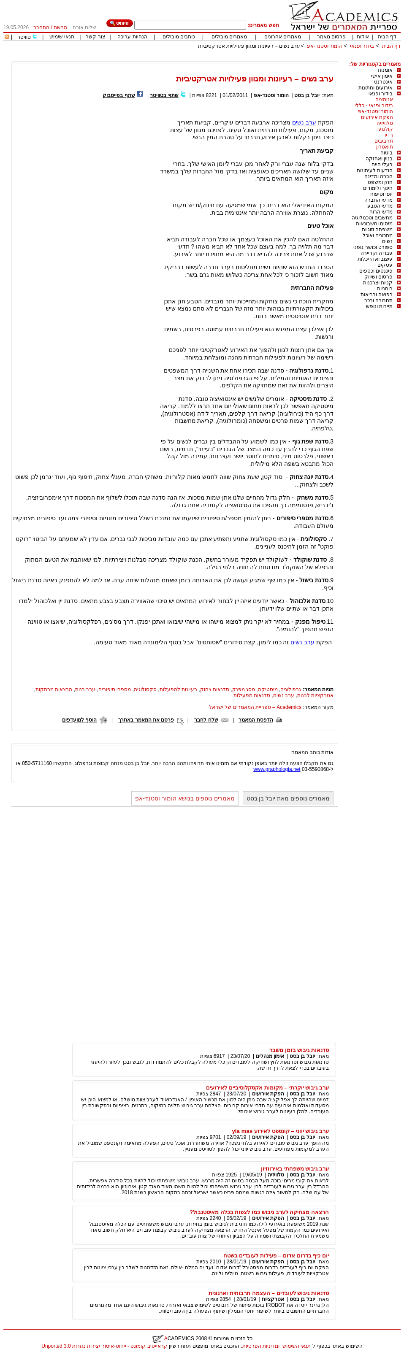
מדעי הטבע (380, 206)
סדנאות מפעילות (251, 695)
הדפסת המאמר (256, 720)
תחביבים (383, 141)
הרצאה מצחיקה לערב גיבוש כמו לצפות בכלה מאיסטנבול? (259, 1212)
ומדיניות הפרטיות (260, 1346)
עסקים (385, 265)
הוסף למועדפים (79, 720)
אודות (363, 37)
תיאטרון (384, 147)
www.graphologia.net (276, 769)
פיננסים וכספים (376, 271)
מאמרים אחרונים (282, 37)
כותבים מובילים (179, 37)
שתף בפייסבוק (119, 95)
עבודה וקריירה (377, 253)
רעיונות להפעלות (178, 689)
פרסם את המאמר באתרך (146, 720)
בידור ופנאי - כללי (374, 105)
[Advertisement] (247, 58)
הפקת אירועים (377, 117)
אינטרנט (383, 82)
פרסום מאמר (331, 37)
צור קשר (95, 37)
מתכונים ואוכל (378, 235)
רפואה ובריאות (377, 294)
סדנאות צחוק (214, 689)
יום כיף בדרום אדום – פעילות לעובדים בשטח (276, 1255)
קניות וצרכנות (378, 283)
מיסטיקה (268, 689)
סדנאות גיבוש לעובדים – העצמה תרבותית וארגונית (269, 1293)
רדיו (389, 135)
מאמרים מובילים (229, 37)
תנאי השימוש (296, 1346)
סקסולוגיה (145, 689)
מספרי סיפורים (114, 689)
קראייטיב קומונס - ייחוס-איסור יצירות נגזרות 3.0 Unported (104, 1346)
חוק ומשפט (380, 182)
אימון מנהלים (270, 1056)
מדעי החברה (378, 200)
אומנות (385, 70)
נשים (387, 241)
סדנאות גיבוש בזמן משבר (299, 1050)
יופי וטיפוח (381, 194)
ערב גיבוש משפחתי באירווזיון (295, 1168)
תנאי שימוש (61, 37)
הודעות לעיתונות (375, 170)
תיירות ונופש (379, 306)
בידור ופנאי (362, 46)
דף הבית (387, 37)
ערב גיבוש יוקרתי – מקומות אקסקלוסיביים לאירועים (267, 1087)
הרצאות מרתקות (53, 689)
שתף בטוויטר (164, 95)
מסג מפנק (243, 689)
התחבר (41, 27)
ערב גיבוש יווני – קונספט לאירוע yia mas (280, 1131)
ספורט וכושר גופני (373, 247)
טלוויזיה (385, 123)
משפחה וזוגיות (377, 230)
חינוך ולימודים (378, 188)
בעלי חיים (382, 165)
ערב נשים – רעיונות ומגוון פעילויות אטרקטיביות (249, 46)
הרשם (60, 27)
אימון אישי (382, 76)
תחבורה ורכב (378, 300)
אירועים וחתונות (375, 88)
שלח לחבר (206, 720)
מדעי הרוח (381, 212)
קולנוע (385, 129)
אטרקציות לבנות (315, 695)
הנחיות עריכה (132, 37)
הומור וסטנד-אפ (324, 46)
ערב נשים (304, 122)
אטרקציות (273, 1299)
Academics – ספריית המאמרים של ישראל (255, 707)
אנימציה (384, 100)
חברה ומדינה (378, 176)
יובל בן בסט (307, 95)
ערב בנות (85, 689)
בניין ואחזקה (379, 159)
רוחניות (385, 289)
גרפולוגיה (290, 689)
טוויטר (24, 37)
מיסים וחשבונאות (374, 224)
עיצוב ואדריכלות (375, 259)
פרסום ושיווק (378, 277)
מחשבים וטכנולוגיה (372, 218)
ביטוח (386, 153)
